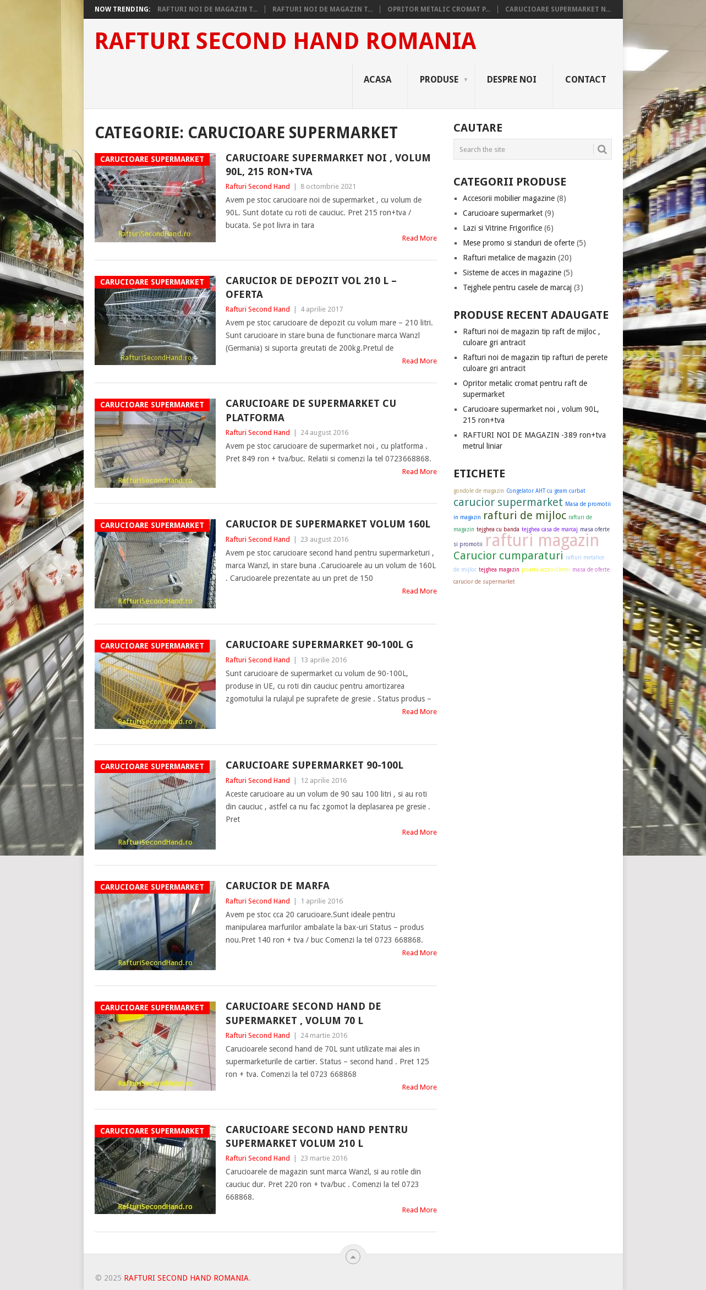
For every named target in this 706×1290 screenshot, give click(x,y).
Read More (419, 238)
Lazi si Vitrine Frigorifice (502, 228)
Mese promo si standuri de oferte (518, 242)
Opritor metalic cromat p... (438, 9)
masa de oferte (591, 570)
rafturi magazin (542, 540)
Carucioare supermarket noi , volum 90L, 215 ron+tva (328, 164)
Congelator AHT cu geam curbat (545, 491)
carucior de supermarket (484, 582)
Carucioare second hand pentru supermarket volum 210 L (317, 1136)
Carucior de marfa (278, 885)
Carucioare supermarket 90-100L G (319, 644)
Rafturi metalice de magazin (509, 257)
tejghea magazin (499, 570)
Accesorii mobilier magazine (509, 198)
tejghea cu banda (498, 529)
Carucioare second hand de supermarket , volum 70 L (303, 1013)
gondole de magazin (478, 491)
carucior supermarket (508, 502)
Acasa (377, 79)
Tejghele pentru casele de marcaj (517, 287)
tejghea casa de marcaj (550, 529)
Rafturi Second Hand (258, 186)
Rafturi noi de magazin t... (207, 9)
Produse (439, 79)
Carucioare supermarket (503, 213)
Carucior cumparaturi (508, 555)
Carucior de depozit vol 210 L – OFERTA (311, 287)
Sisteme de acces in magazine (512, 272)
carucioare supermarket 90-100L (314, 765)
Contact (585, 79)
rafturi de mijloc (524, 515)
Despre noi (512, 79)
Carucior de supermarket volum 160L (328, 524)
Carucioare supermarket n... (558, 9)
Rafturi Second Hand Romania (285, 41)
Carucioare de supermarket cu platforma (311, 410)
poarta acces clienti (546, 570)
